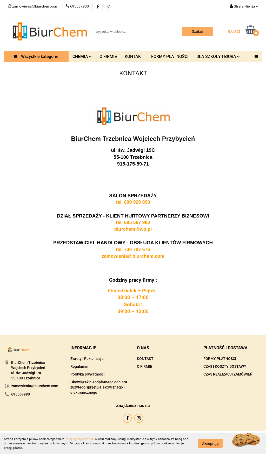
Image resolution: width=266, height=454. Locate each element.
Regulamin (79, 366)
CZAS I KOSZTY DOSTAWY (224, 366)
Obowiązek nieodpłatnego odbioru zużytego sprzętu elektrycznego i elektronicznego (98, 387)
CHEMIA (82, 56)
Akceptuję (210, 444)
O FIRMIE (108, 56)
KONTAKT (134, 56)
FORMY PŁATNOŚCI (170, 56)
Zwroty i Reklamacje (87, 359)
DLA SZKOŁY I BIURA (218, 56)
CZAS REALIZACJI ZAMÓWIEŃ (227, 374)
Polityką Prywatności (79, 439)
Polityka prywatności (87, 374)
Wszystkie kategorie (36, 56)
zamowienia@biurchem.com (34, 386)
